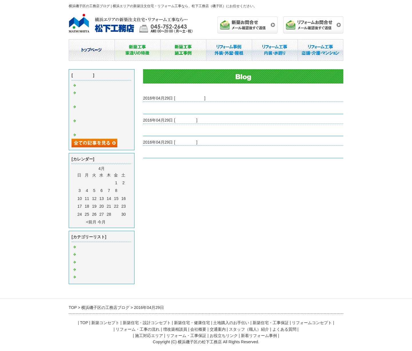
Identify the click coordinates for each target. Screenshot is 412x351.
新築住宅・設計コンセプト (147, 322)
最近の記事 (83, 75)
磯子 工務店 (185, 120)
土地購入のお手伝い (231, 322)
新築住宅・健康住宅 (192, 322)
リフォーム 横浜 (93, 277)
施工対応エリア (149, 335)
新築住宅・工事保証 (271, 322)
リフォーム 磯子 (189, 98)
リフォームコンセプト (312, 322)
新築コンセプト (105, 322)
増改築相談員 (175, 329)
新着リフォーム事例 (259, 335)
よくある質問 (284, 329)
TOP (84, 322)
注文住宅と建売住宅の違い (101, 85)
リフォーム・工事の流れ (138, 329)
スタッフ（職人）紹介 (249, 329)
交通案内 (218, 329)
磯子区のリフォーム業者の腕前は (173, 108)
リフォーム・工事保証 (186, 335)
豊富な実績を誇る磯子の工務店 (171, 130)
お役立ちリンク (224, 335)
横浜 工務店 (185, 142)
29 (116, 214)
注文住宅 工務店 (93, 269)
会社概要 (198, 329)
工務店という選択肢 (95, 135)
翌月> (112, 222)
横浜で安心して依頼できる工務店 (173, 151)
